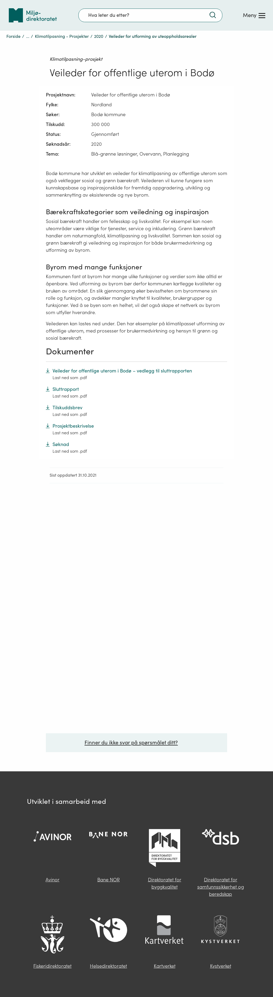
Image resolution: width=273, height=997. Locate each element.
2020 (98, 36)
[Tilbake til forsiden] (33, 15)
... (27, 36)
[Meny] (254, 15)
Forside (13, 36)
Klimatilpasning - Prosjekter (62, 36)
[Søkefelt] (150, 15)
